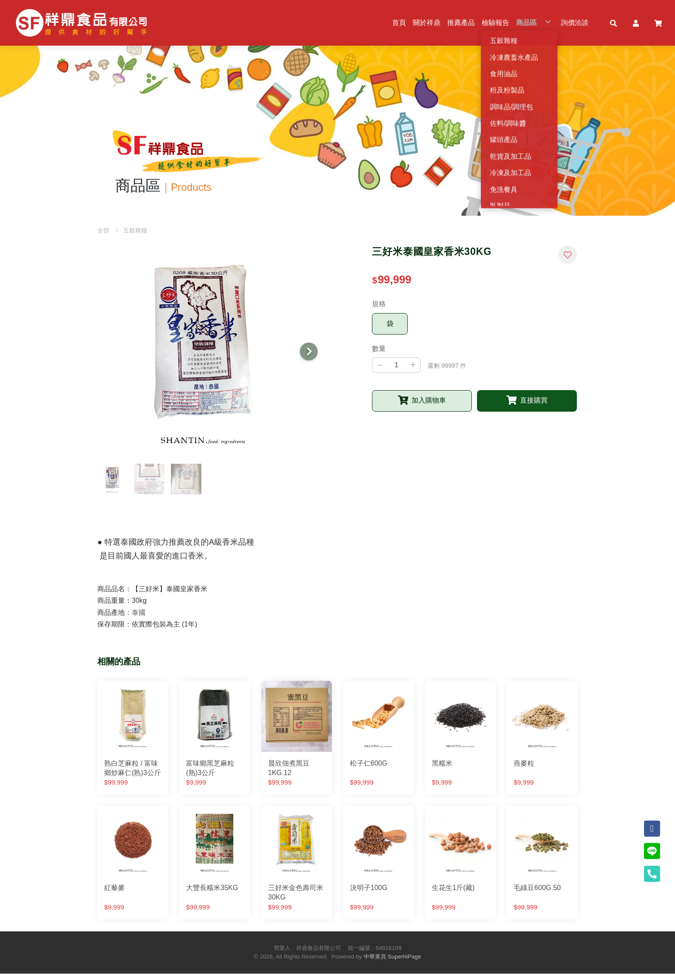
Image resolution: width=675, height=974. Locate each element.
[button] (613, 23)
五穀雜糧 (135, 230)
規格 (379, 304)
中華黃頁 (375, 957)
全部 (103, 230)
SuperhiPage (404, 957)
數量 (379, 348)
